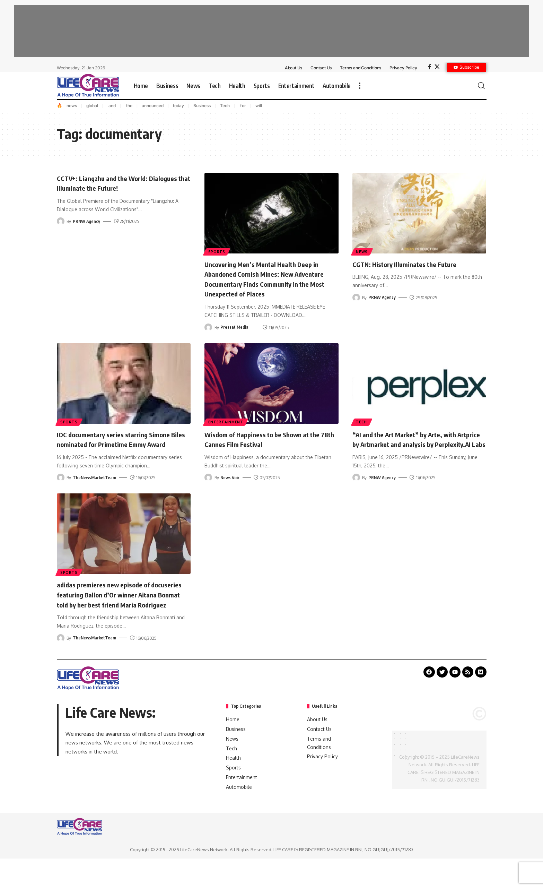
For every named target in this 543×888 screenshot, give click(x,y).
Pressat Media (234, 337)
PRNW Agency (87, 221)
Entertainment (226, 431)
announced (153, 105)
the (128, 105)
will (258, 105)
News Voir (230, 487)
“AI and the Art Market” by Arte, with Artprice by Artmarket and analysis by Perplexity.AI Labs (414, 453)
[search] (481, 85)
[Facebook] (429, 66)
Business (202, 105)
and (111, 105)
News (362, 251)
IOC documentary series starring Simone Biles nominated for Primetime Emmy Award (122, 453)
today (178, 105)
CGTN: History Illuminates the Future (411, 264)
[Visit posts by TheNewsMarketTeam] (60, 497)
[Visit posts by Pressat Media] (208, 337)
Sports (217, 251)
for (242, 105)
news (72, 105)
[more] (360, 85)
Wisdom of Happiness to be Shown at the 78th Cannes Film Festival (265, 449)
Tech (225, 105)
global (92, 105)
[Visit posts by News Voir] (208, 487)
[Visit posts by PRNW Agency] (60, 221)
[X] (437, 66)
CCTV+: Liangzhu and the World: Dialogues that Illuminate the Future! (116, 183)
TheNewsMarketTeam (95, 497)
